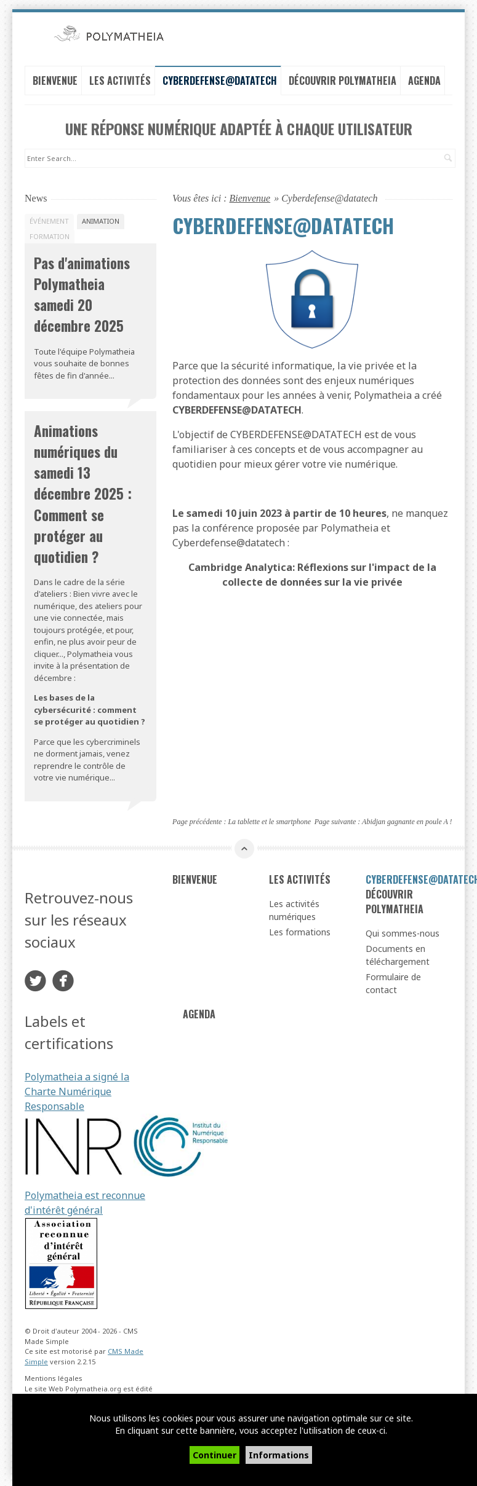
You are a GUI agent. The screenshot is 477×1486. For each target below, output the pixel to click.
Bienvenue (55, 80)
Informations (279, 1455)
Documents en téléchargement (398, 955)
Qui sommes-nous (402, 933)
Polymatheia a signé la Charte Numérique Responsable (77, 1091)
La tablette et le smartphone (269, 821)
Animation (100, 221)
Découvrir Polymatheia (342, 80)
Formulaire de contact (393, 983)
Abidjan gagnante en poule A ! (407, 821)
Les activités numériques (294, 910)
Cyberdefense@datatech (219, 80)
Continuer (214, 1455)
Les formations (300, 932)
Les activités (120, 80)
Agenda (424, 80)
